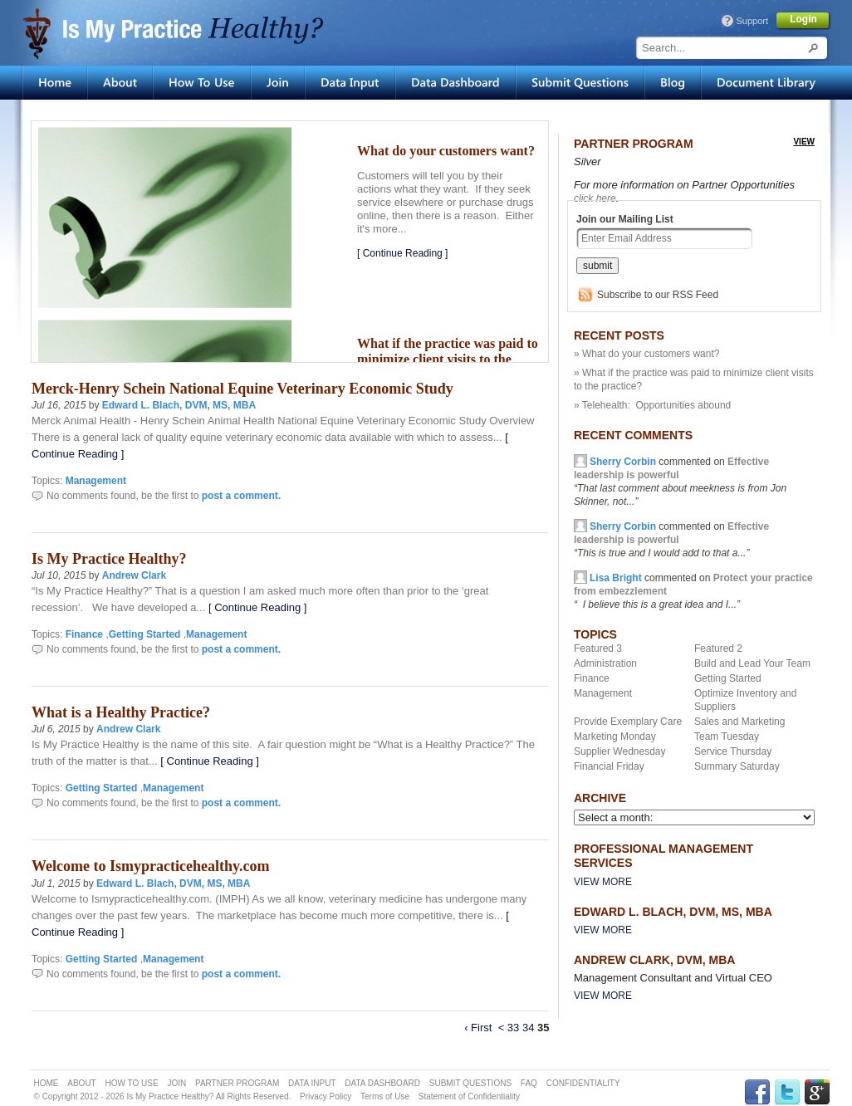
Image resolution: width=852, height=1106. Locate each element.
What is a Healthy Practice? (121, 712)
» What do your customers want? (646, 354)
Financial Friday (609, 766)
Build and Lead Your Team (752, 663)
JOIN (176, 1083)
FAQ (529, 1083)
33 (513, 1027)
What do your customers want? (446, 151)
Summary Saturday (737, 766)
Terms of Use (384, 1096)
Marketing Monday (615, 736)
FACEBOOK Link (757, 1092)
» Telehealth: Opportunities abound (652, 405)
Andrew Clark (134, 575)
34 (528, 1027)
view (804, 141)
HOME (46, 1083)
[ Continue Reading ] (402, 253)
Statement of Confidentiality (469, 1096)
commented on (671, 540)
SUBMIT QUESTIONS (470, 1083)
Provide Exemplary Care (628, 721)
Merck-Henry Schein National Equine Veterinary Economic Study (242, 388)
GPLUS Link (817, 1092)
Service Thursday (732, 751)
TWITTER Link (787, 1092)
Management (96, 481)
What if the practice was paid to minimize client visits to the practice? (447, 359)
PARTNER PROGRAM (237, 1083)
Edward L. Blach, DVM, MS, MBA (179, 405)
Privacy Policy (325, 1096)
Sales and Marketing (739, 721)
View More (603, 882)
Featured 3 (598, 648)
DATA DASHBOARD (382, 1083)
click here (595, 198)
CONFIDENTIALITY (583, 1083)
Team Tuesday (726, 736)
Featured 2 (718, 648)
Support (752, 21)
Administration (605, 663)
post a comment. (241, 496)
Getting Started (145, 634)
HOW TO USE (132, 1083)
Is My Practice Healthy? (109, 559)
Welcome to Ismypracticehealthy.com (150, 866)
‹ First (478, 1027)
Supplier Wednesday (620, 751)
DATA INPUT (311, 1083)
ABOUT (81, 1083)
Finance (84, 634)
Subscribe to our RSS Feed (657, 295)
